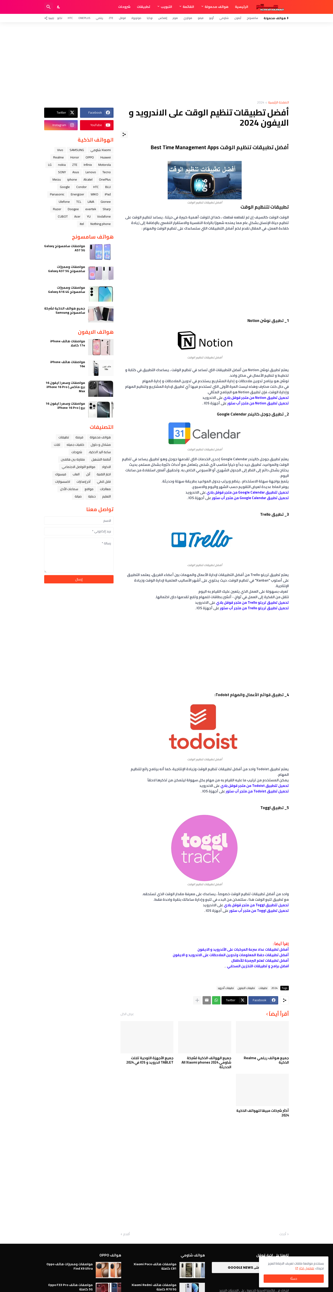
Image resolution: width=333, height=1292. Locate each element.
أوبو (211, 18)
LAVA (91, 202)
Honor (74, 157)
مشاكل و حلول (101, 445)
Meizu (56, 179)
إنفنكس (162, 18)
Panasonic (57, 194)
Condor (81, 187)
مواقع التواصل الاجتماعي (78, 467)
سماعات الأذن (69, 489)
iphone (72, 179)
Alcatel (87, 179)
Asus (75, 172)
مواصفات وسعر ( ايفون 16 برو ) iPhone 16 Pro (65, 405)
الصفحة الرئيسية (278, 103)
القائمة (188, 7)
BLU (108, 187)
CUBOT (63, 216)
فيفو (201, 18)
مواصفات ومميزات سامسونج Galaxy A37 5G (66, 269)
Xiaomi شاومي (100, 150)
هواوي (187, 18)
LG (50, 165)
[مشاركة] (124, 134)
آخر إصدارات (83, 482)
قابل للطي (104, 482)
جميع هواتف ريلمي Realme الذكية (266, 1060)
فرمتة (79, 437)
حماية (92, 496)
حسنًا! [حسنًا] (293, 1279)
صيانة (78, 496)
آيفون (237, 18)
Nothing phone (100, 224)
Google (65, 187)
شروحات (124, 7)
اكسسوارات (62, 482)
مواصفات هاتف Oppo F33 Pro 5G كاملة (70, 1287)
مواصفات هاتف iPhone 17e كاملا (67, 343)
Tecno (106, 172)
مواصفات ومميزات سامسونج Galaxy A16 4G (66, 289)
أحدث (282, 1234)
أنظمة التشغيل (101, 459)
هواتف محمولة (216, 7)
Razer (57, 209)
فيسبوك (60, 474)
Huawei (105, 157)
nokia (62, 165)
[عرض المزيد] (197, 1000)
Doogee (73, 209)
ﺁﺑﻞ (88, 474)
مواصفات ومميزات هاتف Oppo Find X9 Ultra (69, 1266)
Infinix (88, 165)
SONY (62, 172)
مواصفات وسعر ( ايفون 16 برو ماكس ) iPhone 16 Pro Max (65, 387)
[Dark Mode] (59, 7)
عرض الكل (127, 1014)
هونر (175, 18)
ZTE (111, 18)
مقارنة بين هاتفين (73, 459)
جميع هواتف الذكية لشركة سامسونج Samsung (64, 310)
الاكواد (106, 467)
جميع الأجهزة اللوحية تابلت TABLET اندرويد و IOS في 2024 (149, 1060)
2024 (260, 103)
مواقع (89, 489)
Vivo (60, 150)
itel (82, 224)
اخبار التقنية (104, 474)
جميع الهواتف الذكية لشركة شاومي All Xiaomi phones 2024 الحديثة (206, 1062)
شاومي (224, 18)
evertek (90, 209)
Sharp (107, 209)
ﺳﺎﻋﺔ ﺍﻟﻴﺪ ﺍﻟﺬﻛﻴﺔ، (100, 452)
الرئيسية (241, 7)
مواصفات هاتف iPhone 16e (67, 364)
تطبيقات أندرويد (226, 988)
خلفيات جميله (75, 445)
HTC (70, 18)
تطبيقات (143, 7)
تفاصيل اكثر (306, 1268)
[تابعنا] (50, 18)
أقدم (126, 1234)
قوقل (122, 18)
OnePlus (84, 18)
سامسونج (252, 18)
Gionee (106, 202)
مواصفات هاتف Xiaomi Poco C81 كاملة (155, 1266)
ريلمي (99, 18)
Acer (77, 216)
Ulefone (64, 202)
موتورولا (136, 18)
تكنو (59, 18)
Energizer (77, 194)
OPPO (90, 157)
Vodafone (104, 216)
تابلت (57, 445)
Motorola (104, 165)
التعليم (106, 496)
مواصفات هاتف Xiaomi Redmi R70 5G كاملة (154, 1287)
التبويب (166, 7)
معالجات (105, 489)
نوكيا (150, 18)
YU (89, 216)
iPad (108, 194)
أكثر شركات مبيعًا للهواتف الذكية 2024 (262, 1112)
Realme (58, 157)
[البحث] (48, 7)
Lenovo (91, 172)
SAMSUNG (77, 150)
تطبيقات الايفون (246, 988)
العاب (76, 474)
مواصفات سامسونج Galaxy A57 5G (64, 248)
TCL (78, 202)
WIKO (94, 194)
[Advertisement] (166, 61)
